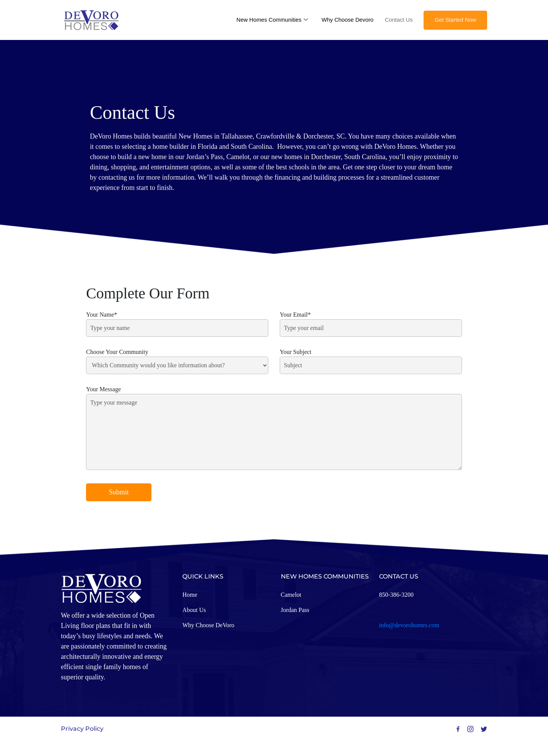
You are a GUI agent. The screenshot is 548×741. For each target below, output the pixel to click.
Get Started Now (454, 19)
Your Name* (177, 321)
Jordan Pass (295, 610)
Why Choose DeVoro (208, 625)
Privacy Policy (82, 728)
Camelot (291, 594)
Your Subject (371, 358)
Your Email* (371, 321)
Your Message (274, 428)
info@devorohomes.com (409, 625)
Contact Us (396, 19)
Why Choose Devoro (345, 19)
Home (189, 594)
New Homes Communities (268, 19)
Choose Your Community (177, 358)
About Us (194, 610)
